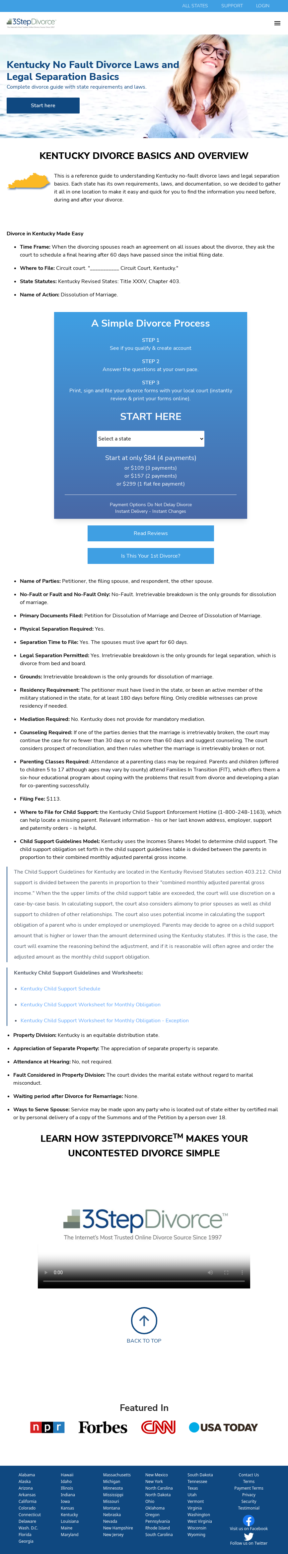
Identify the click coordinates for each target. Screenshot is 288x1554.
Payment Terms (248, 1488)
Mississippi (113, 1495)
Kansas (67, 1508)
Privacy (248, 1495)
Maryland (69, 1534)
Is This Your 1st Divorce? (150, 556)
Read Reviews (151, 533)
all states (195, 6)
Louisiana (70, 1521)
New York (154, 1481)
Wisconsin (196, 1528)
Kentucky (69, 1514)
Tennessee (197, 1481)
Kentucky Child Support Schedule (61, 988)
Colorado (27, 1508)
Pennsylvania (157, 1521)
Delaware (27, 1521)
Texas (192, 1488)
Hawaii (67, 1475)
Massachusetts (117, 1475)
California (27, 1501)
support (232, 6)
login (262, 6)
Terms (249, 1481)
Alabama (27, 1475)
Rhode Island (157, 1528)
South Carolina (159, 1534)
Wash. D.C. (28, 1528)
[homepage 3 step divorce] (140, 23)
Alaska (25, 1481)
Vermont (195, 1501)
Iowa (65, 1501)
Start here (43, 105)
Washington (198, 1514)
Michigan (111, 1481)
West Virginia (199, 1521)
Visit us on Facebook (249, 1528)
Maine (66, 1528)
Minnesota (113, 1488)
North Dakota (158, 1495)
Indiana (68, 1495)
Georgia (26, 1541)
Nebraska (112, 1514)
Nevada (110, 1521)
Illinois (67, 1488)
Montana (111, 1508)
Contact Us (249, 1475)
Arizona (26, 1488)
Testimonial (249, 1508)
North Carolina (159, 1488)
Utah (191, 1495)
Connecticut (30, 1514)
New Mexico (156, 1475)
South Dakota (200, 1475)
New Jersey (113, 1534)
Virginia (194, 1508)
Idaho (66, 1481)
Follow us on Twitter (249, 1543)
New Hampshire (118, 1528)
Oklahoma (155, 1508)
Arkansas (27, 1495)
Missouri (111, 1501)
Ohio (149, 1501)
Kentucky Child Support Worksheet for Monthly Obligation (91, 1004)
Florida (25, 1534)
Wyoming (196, 1534)
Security (248, 1501)
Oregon (152, 1514)
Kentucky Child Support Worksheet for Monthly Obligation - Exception (105, 1020)
